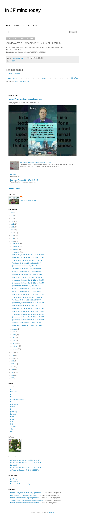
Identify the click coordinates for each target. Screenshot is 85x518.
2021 (12, 227)
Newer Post (10, 78)
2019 (12, 233)
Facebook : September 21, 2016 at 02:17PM (26, 288)
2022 (12, 224)
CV (29, 25)
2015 (12, 352)
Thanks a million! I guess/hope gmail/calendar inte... (27, 500)
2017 (12, 238)
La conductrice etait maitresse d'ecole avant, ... (25, 503)
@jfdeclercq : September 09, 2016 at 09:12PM (27, 306)
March (15, 343)
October (15, 249)
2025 (12, 215)
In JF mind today (23, 10)
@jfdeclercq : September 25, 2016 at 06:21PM (27, 277)
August (15, 329)
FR (24, 25)
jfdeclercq (13, 412)
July (14, 332)
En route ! (13, 465)
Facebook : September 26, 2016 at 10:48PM (26, 269)
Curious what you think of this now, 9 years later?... (26, 493)
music (12, 416)
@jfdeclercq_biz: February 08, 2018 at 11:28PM (25, 467)
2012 (12, 361)
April (14, 340)
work (11, 431)
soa (11, 421)
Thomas (13, 426)
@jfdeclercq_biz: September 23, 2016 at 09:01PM (28, 283)
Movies (35, 25)
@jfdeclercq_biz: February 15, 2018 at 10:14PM (25, 462)
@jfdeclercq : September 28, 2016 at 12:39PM (27, 260)
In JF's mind (14, 404)
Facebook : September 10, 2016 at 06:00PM (26, 300)
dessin (12, 387)
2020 (12, 230)
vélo (11, 429)
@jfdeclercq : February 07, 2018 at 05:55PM (24, 470)
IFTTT (13, 61)
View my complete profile (28, 200)
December (16, 243)
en (11, 389)
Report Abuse (14, 189)
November (16, 246)
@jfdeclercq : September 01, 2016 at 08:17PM (27, 325)
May (14, 337)
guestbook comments (17, 399)
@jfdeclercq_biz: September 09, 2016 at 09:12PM (28, 308)
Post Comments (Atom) (22, 81)
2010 (12, 367)
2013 (12, 358)
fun (11, 397)
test (11, 424)
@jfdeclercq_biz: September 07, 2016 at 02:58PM (28, 320)
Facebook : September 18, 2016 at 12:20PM (26, 291)
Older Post (74, 78)
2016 (12, 241)
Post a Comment (14, 74)
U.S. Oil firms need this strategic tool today (25, 99)
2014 (12, 355)
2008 (12, 372)
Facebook (13, 392)
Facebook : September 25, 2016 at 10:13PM (26, 271)
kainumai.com (14, 481)
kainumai (13, 414)
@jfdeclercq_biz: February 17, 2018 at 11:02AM (25, 460)
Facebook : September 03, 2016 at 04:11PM (26, 323)
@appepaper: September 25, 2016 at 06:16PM (27, 274)
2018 (12, 235)
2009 (12, 369)
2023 (12, 221)
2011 (12, 364)
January (15, 349)
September (16, 252)
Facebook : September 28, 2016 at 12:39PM (26, 263)
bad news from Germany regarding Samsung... (25, 498)
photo (12, 419)
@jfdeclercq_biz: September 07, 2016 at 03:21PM (28, 314)
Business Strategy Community (20, 484)
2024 (12, 218)
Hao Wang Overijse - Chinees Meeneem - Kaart (35, 162)
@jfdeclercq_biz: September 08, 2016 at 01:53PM (28, 311)
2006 (12, 378)
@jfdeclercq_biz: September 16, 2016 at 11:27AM (28, 294)
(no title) (13, 174)
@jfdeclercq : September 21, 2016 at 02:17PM (27, 286)
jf (22, 197)
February (16, 346)
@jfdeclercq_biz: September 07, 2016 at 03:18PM (28, 317)
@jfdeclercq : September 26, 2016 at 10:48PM (27, 266)
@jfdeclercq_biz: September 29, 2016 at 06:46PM (28, 254)
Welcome (16, 25)
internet (12, 407)
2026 (12, 213)
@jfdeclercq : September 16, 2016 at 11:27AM (27, 297)
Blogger (51, 512)
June (14, 335)
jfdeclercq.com (15, 479)
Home (8, 25)
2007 (12, 375)
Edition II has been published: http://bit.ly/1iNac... (26, 495)
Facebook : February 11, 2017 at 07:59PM (24, 180)
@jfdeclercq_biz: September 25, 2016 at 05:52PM (28, 280)
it (10, 409)
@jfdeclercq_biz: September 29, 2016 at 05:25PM (28, 257)
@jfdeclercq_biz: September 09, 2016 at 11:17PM (28, 303)
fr (10, 394)
